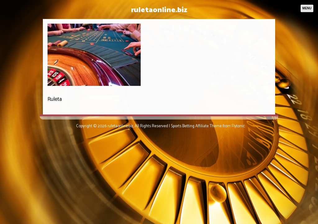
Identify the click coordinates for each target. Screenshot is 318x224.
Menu (306, 8)
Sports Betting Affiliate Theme (196, 126)
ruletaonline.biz (159, 10)
